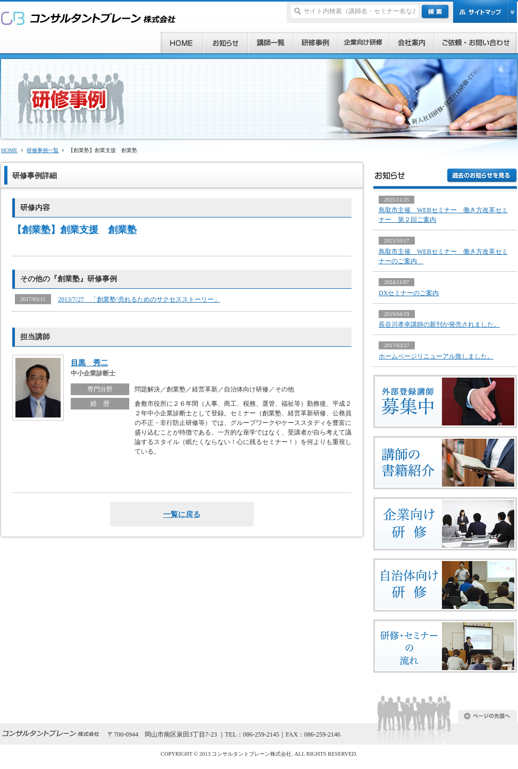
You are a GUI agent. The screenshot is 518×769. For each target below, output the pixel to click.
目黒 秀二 (89, 362)
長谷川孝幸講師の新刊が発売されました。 (439, 324)
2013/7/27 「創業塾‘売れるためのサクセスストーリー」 (139, 299)
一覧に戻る (181, 514)
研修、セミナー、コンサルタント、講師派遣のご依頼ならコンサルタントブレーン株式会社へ (88, 18)
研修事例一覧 (43, 150)
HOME (9, 150)
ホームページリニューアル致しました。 (436, 356)
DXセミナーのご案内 (409, 293)
